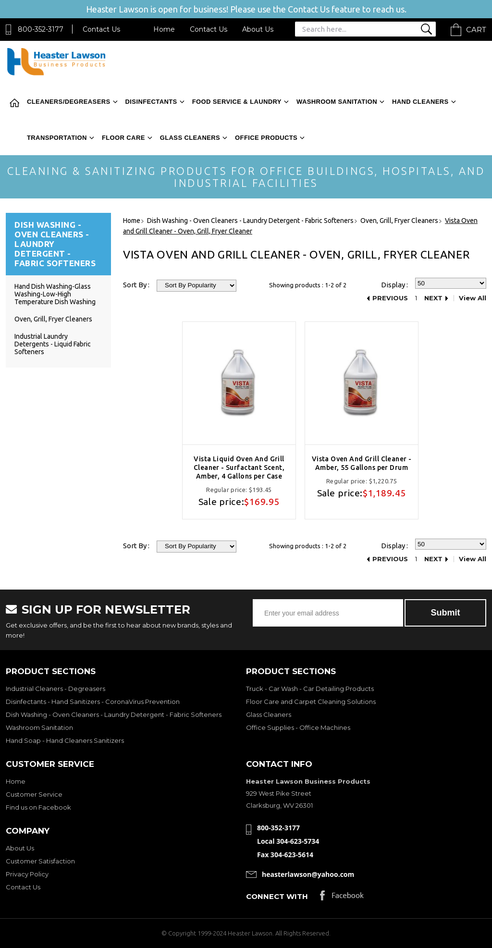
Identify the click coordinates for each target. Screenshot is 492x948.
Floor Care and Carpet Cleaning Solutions (311, 701)
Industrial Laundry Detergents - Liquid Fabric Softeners (52, 344)
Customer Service (34, 794)
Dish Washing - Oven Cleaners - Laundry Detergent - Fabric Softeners (113, 714)
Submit (445, 612)
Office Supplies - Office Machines (298, 727)
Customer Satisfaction (40, 861)
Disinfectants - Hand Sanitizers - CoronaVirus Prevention (93, 701)
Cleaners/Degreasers (69, 101)
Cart (476, 29)
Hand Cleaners (420, 101)
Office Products (266, 137)
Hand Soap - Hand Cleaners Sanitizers (65, 740)
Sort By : (136, 284)
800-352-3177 (40, 29)
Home (164, 29)
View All (472, 298)
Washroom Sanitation (336, 101)
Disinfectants (151, 101)
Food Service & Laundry (237, 101)
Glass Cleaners (190, 137)
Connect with (277, 896)
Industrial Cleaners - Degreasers (55, 688)
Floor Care (123, 137)
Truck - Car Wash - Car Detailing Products (310, 688)
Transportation (57, 137)
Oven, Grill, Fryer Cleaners (53, 319)
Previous (390, 298)
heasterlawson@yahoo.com (308, 874)
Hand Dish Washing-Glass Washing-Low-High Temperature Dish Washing (55, 294)
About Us (257, 29)
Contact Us (101, 29)
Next (433, 298)
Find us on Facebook (38, 807)
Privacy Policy (27, 874)
